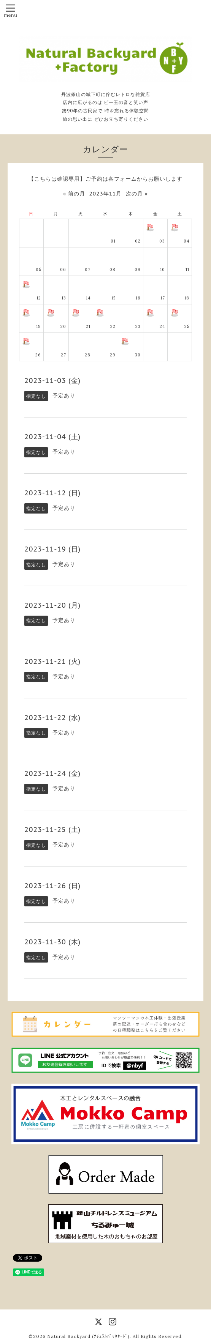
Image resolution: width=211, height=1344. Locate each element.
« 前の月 (74, 193)
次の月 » (137, 193)
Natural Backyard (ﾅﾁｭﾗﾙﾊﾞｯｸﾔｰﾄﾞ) (88, 1336)
